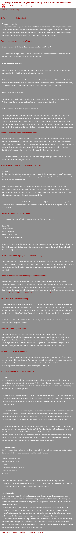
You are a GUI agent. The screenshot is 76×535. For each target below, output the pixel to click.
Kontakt (15, 532)
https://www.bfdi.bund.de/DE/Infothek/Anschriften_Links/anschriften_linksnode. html (37, 293)
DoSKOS (8, 532)
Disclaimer (40, 532)
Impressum (23, 532)
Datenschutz (32, 532)
